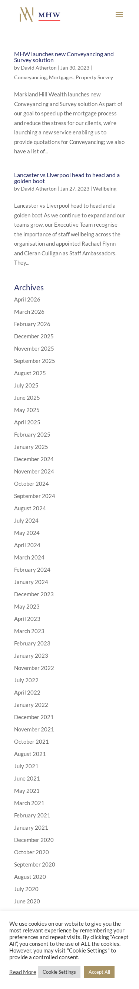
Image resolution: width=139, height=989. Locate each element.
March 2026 (29, 311)
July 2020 (26, 889)
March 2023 (29, 631)
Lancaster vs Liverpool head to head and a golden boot (67, 177)
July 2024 (26, 520)
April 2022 (27, 692)
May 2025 (27, 409)
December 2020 (34, 839)
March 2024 (29, 557)
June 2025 (27, 397)
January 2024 (31, 581)
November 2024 (34, 471)
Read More (22, 972)
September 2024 (34, 495)
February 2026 (32, 323)
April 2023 (27, 618)
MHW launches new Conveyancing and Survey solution (64, 56)
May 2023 (27, 606)
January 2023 (31, 655)
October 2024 (31, 483)
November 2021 (34, 729)
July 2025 (26, 385)
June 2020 (27, 901)
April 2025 (27, 422)
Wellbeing (104, 188)
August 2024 (30, 508)
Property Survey (94, 77)
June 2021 (27, 778)
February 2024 (32, 569)
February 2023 (32, 643)
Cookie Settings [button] (59, 972)
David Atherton (39, 67)
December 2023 (34, 594)
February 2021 (32, 815)
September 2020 (34, 864)
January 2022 (31, 704)
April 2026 (27, 299)
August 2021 (30, 753)
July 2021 (26, 766)
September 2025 (34, 360)
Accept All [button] (99, 972)
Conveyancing (30, 77)
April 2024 (27, 545)
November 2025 (34, 348)
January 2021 (31, 827)
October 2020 (31, 852)
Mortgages (61, 77)
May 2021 (27, 790)
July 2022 (26, 680)
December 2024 (34, 459)
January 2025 (31, 446)
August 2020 (30, 876)
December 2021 (34, 717)
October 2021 (31, 741)
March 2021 (29, 803)
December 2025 (34, 336)
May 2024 (27, 532)
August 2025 (30, 373)
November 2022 (34, 667)
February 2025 (32, 434)
